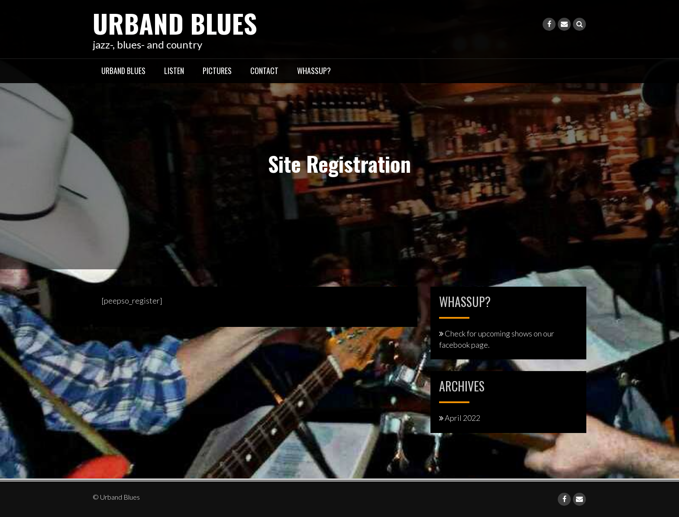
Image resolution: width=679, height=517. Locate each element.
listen (174, 70)
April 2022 (462, 418)
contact (264, 70)
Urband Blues (175, 22)
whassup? (314, 70)
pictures (217, 70)
